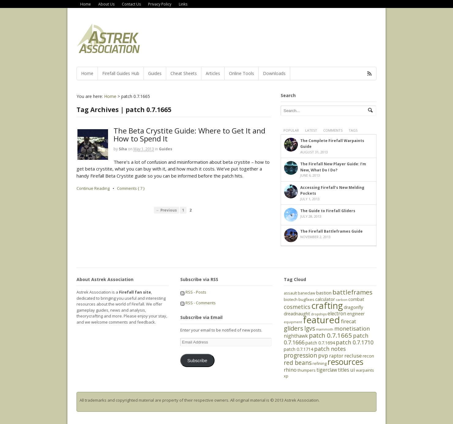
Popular (291, 130)
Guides (155, 73)
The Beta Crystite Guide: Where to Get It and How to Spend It (189, 135)
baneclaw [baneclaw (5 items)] (306, 293)
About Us (106, 4)
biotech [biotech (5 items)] (291, 299)
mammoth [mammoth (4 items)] (324, 329)
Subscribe (197, 360)
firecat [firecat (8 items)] (348, 321)
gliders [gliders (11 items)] (293, 328)
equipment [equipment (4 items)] (293, 322)
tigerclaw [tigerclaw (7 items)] (326, 369)
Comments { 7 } (131, 188)
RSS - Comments (198, 303)
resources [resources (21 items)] (345, 361)
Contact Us (131, 4)
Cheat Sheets (183, 73)
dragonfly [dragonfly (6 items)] (353, 307)
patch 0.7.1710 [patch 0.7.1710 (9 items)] (354, 342)
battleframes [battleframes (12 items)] (352, 292)
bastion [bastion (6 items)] (323, 293)
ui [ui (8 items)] (352, 369)
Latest (311, 130)
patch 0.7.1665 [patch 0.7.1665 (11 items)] (330, 335)
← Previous (166, 210)
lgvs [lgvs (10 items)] (309, 328)
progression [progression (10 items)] (300, 355)
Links (183, 4)
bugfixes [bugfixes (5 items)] (306, 299)
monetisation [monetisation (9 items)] (352, 328)
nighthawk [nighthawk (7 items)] (296, 335)
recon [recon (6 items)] (368, 356)
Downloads (274, 73)
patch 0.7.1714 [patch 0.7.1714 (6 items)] (298, 349)
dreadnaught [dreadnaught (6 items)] (297, 314)
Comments (333, 130)
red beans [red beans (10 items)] (298, 363)
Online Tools (241, 73)
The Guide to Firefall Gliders (327, 210)
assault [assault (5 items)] (290, 293)
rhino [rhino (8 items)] (290, 369)
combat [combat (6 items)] (356, 299)
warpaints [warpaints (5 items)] (365, 370)
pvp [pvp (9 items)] (323, 355)
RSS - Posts (193, 292)
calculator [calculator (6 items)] (325, 299)
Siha (123, 149)
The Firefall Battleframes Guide (331, 231)
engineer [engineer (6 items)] (356, 314)
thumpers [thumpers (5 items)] (307, 370)
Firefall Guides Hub (120, 73)
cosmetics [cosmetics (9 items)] (297, 306)
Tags (353, 130)
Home (85, 4)
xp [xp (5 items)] (286, 376)
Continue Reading (93, 188)
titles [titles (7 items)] (343, 369)
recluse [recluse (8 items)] (353, 355)
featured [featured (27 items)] (321, 320)
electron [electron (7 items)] (337, 313)
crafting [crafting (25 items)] (327, 305)
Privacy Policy (159, 4)
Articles (213, 73)
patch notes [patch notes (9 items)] (330, 348)
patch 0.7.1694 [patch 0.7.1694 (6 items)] (320, 343)
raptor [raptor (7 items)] (336, 355)
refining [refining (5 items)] (320, 363)
